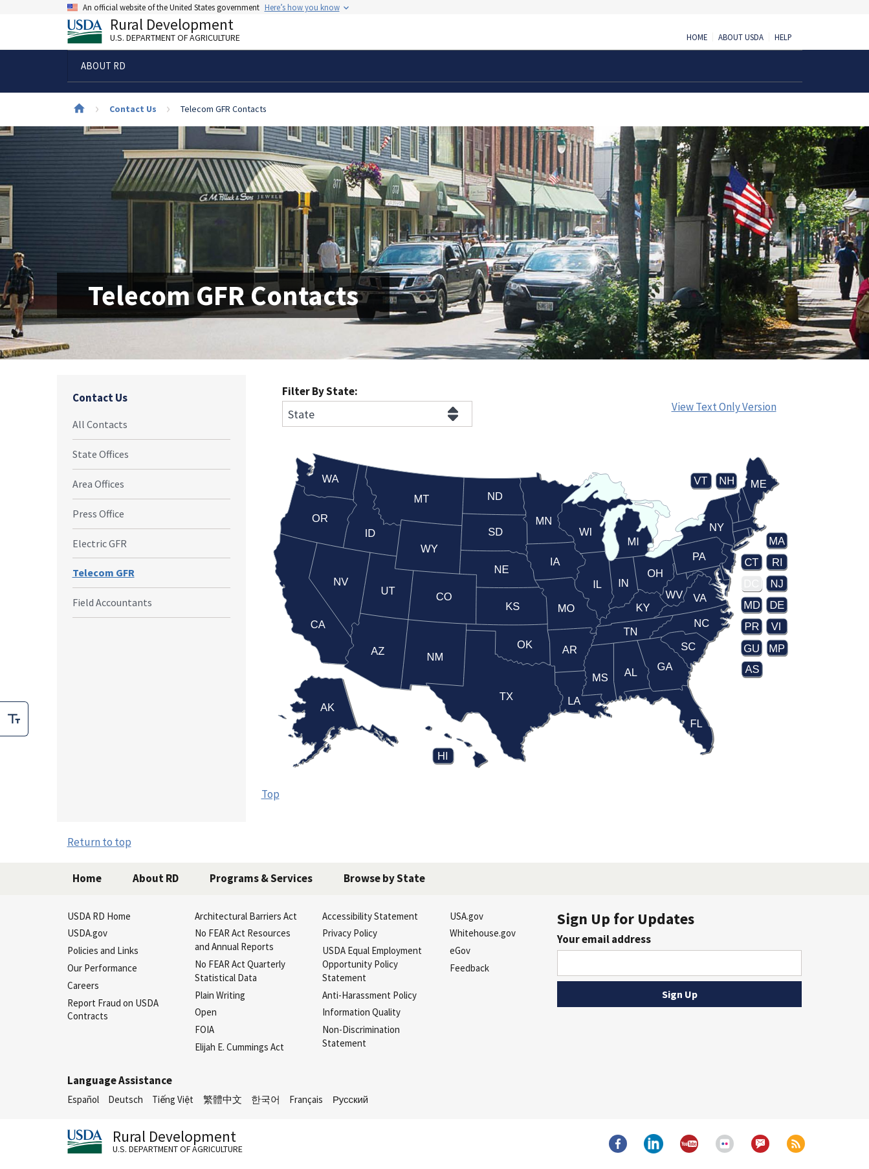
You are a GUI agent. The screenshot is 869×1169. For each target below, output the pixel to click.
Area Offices (98, 483)
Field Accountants (112, 602)
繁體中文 (222, 1099)
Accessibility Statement (370, 916)
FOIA (204, 1029)
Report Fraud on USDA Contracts (113, 1010)
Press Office (98, 513)
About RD (156, 878)
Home (697, 37)
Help (783, 37)
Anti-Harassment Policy (369, 995)
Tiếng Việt (172, 1099)
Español (83, 1099)
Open (206, 1012)
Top (270, 794)
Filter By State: (320, 391)
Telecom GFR (103, 572)
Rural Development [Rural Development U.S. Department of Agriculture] (164, 33)
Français (306, 1099)
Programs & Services (261, 878)
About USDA (741, 37)
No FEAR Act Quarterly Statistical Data (240, 971)
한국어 (265, 1099)
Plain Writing (220, 995)
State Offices (100, 454)
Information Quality (361, 1012)
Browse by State (384, 878)
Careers (83, 985)
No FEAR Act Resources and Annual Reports (243, 940)
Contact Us (133, 109)
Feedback (469, 968)
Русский (350, 1099)
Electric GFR (99, 543)
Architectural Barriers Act (246, 916)
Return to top (99, 842)
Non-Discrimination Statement (361, 1036)
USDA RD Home (99, 916)
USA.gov (466, 916)
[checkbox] (14, 718)
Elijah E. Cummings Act (239, 1047)
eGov (460, 950)
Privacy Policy (349, 933)
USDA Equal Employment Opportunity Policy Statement (372, 964)
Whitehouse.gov (483, 933)
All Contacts (99, 424)
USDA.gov (87, 933)
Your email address (604, 939)
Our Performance (102, 968)
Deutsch (125, 1099)
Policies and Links (102, 950)
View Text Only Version (724, 407)
